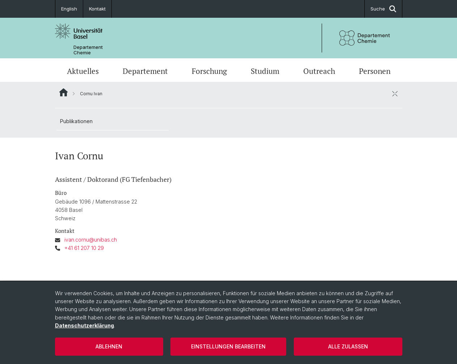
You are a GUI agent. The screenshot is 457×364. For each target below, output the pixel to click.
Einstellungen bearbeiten (228, 346)
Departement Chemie (88, 50)
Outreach (319, 71)
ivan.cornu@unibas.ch (90, 240)
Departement (145, 71)
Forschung (209, 71)
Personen (374, 71)
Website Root (63, 92)
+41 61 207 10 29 (84, 248)
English (69, 9)
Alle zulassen (348, 346)
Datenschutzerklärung (84, 325)
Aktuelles (83, 71)
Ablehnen (109, 346)
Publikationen (76, 121)
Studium (265, 71)
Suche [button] (383, 8)
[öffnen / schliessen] (395, 93)
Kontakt (97, 9)
